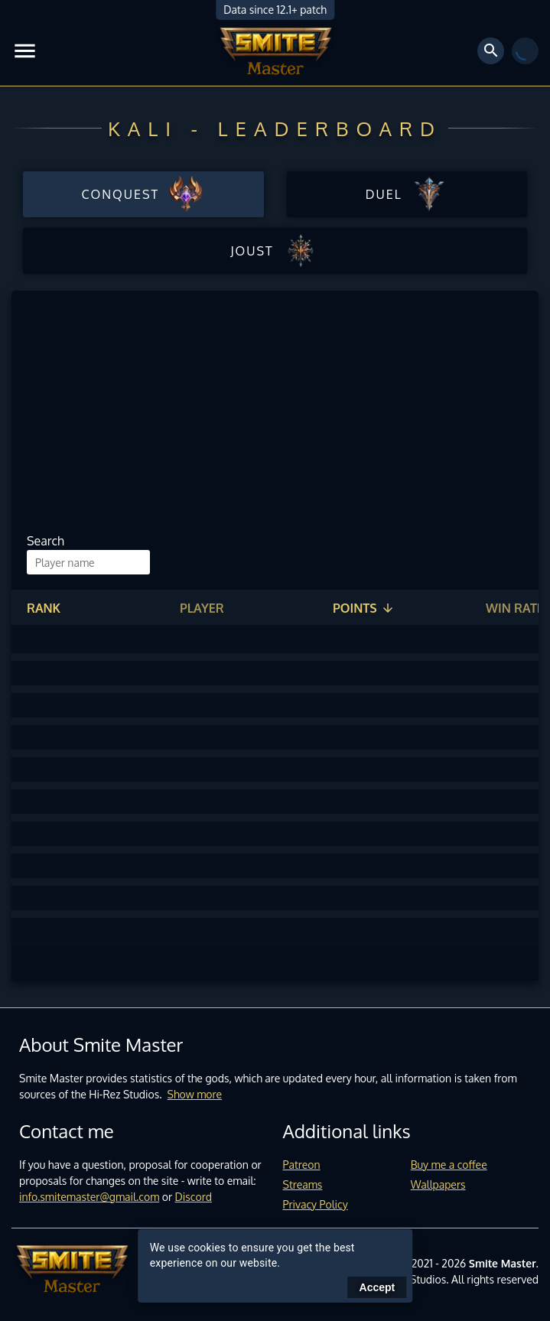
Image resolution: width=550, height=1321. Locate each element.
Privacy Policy (315, 1204)
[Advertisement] (269, 417)
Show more (195, 1094)
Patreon (302, 1164)
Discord (193, 1196)
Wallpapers (438, 1184)
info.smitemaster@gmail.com (89, 1196)
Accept (377, 1287)
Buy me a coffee (449, 1164)
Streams (303, 1184)
